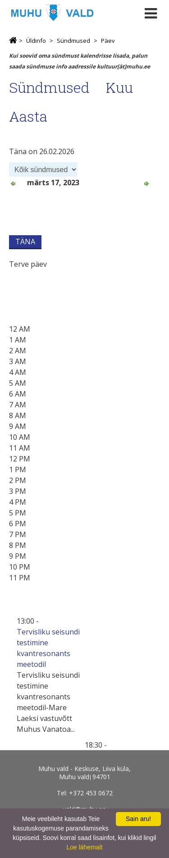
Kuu (119, 87)
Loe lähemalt (84, 847)
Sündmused (73, 41)
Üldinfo (36, 41)
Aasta (28, 116)
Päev (108, 41)
